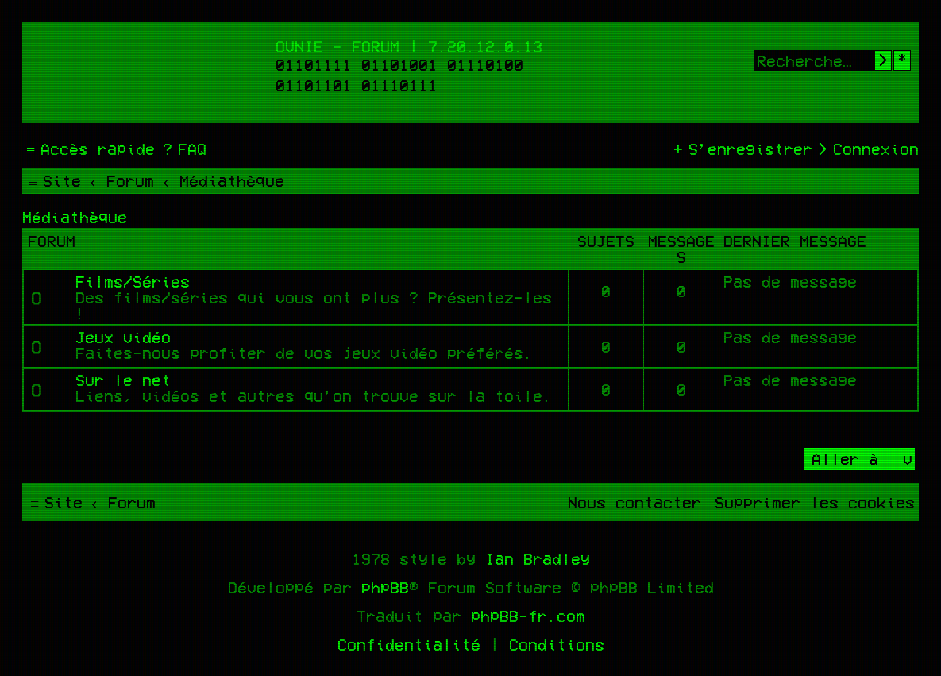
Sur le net (123, 380)
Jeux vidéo (123, 337)
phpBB (385, 587)
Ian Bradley (537, 558)
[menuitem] (182, 148)
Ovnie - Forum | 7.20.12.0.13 (409, 46)
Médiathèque (74, 217)
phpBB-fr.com (528, 615)
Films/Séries (132, 281)
